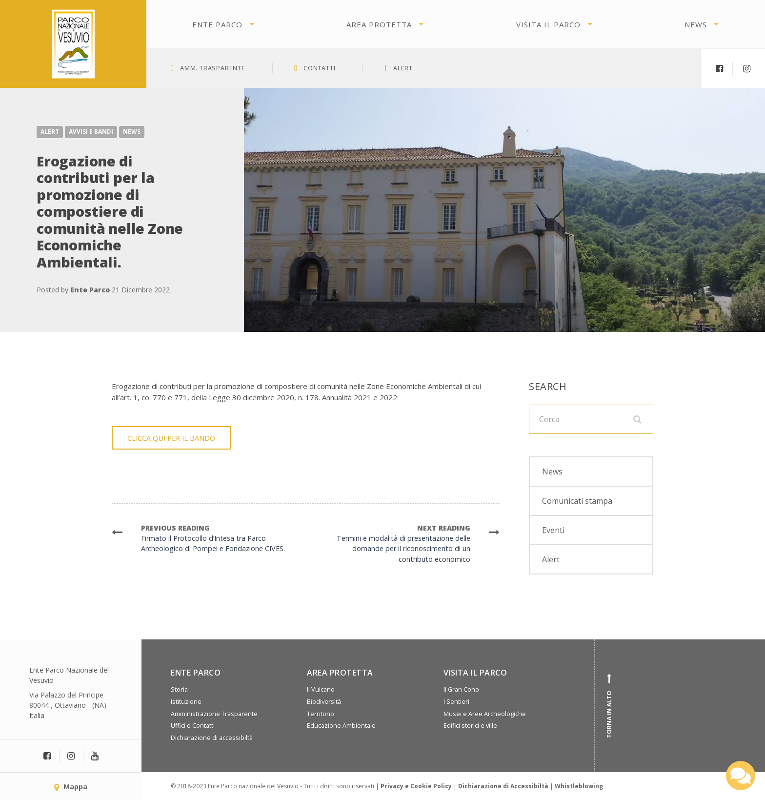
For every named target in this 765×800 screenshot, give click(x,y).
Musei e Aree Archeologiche (484, 714)
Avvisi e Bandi (91, 131)
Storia (179, 689)
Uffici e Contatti (193, 725)
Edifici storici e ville (470, 725)
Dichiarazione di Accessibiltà (503, 786)
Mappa (70, 786)
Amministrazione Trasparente (214, 714)
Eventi (553, 530)
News (695, 24)
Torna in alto (609, 705)
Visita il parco (548, 24)
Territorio (320, 714)
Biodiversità (324, 701)
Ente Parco (217, 24)
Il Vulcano (321, 689)
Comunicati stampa (577, 500)
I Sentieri (456, 701)
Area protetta (379, 24)
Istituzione (186, 701)
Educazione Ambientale (341, 725)
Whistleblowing (579, 786)
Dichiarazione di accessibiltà (212, 738)
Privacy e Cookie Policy (416, 786)
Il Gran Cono (461, 689)
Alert (49, 131)
